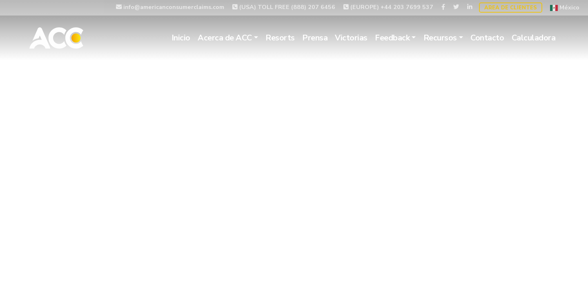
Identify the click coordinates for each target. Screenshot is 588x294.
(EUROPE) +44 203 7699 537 (388, 7)
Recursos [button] (440, 37)
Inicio (181, 37)
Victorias (351, 37)
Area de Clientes (510, 7)
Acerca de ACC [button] (225, 37)
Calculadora (534, 37)
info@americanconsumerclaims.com (170, 7)
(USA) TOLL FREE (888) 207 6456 (283, 7)
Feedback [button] (392, 37)
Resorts (280, 37)
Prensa (314, 37)
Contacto (487, 37)
